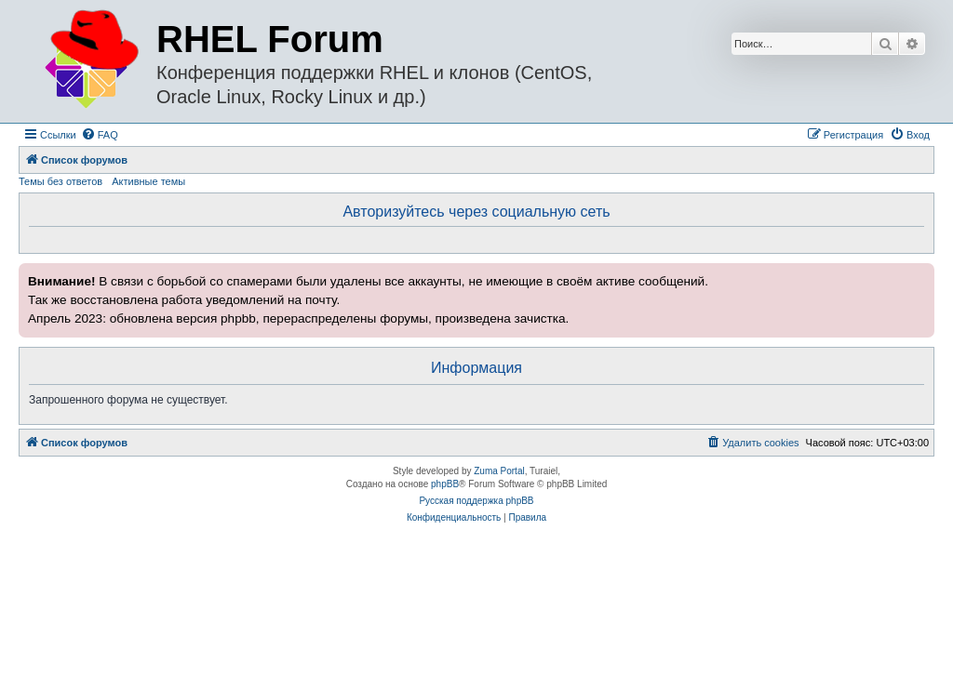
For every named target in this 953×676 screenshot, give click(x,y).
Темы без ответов (60, 181)
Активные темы (148, 181)
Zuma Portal (499, 471)
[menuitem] (99, 135)
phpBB (445, 484)
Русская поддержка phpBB (476, 501)
